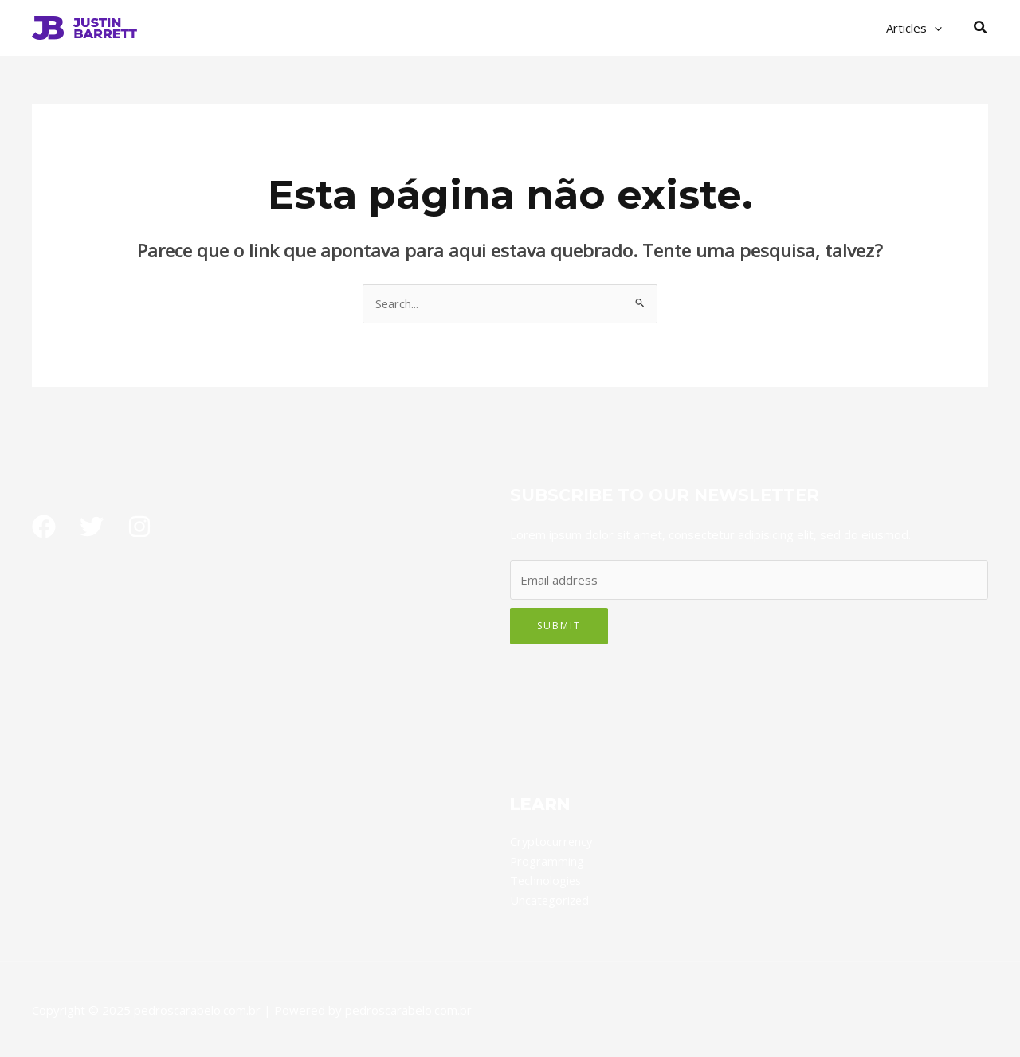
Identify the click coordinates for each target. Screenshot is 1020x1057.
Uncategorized (550, 899)
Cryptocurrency (552, 842)
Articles (918, 28)
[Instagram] (139, 527)
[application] (938, 28)
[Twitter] (92, 527)
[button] (981, 28)
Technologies (546, 880)
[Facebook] (44, 527)
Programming (547, 861)
